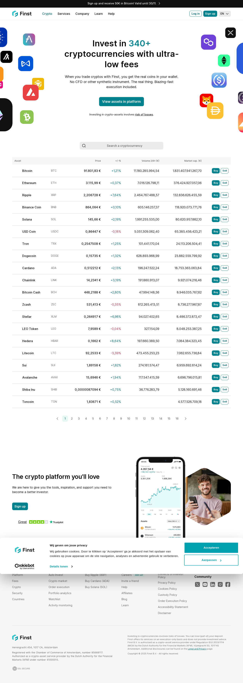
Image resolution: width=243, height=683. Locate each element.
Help (124, 587)
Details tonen (59, 675)
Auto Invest (56, 574)
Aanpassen (211, 669)
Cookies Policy (167, 588)
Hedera (27, 341)
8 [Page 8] (114, 418)
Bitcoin (27, 171)
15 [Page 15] (169, 418)
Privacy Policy (167, 582)
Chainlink (28, 280)
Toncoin (28, 402)
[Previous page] (58, 419)
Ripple (26, 195)
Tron (25, 244)
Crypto (16, 587)
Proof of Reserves (133, 568)
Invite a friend (130, 581)
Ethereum (29, 183)
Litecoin (28, 353)
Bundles (54, 562)
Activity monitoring (60, 605)
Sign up (210, 13)
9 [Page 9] (121, 418)
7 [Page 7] (107, 418)
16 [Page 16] (177, 418)
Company (128, 562)
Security (17, 593)
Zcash (26, 304)
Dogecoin (29, 256)
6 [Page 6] (100, 418)
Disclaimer (164, 613)
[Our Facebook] (228, 584)
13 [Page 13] (152, 418)
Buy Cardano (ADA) (97, 581)
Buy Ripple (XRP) (96, 574)
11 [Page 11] (136, 418)
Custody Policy (167, 594)
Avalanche (29, 377)
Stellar (27, 317)
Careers (133, 575)
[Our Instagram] (220, 584)
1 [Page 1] (65, 418)
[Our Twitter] (197, 584)
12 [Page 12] (144, 418)
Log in (196, 13)
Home (16, 562)
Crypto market (58, 581)
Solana (27, 219)
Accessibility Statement (173, 607)
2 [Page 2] (72, 418)
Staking (53, 568)
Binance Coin (31, 207)
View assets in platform (121, 102)
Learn (125, 605)
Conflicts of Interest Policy (170, 575)
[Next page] (185, 419)
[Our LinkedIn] (213, 584)
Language (201, 556)
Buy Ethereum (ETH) (98, 568)
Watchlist (54, 599)
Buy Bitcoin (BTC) (96, 562)
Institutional (19, 568)
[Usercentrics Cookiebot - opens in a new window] (24, 675)
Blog (124, 599)
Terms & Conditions (170, 562)
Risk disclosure (167, 568)
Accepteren (211, 656)
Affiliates (127, 593)
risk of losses (144, 114)
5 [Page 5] (93, 418)
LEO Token (30, 329)
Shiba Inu (28, 389)
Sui (24, 365)
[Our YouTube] (205, 584)
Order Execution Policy (172, 600)
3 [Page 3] (79, 418)
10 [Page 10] (128, 418)
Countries (18, 599)
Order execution (59, 587)
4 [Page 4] (86, 418)
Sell (224, 170)
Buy (216, 170)
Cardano (28, 268)
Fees (15, 581)
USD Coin (29, 231)
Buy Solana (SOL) (96, 587)
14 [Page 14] (160, 418)
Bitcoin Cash (31, 292)
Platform (17, 574)
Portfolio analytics (60, 593)
